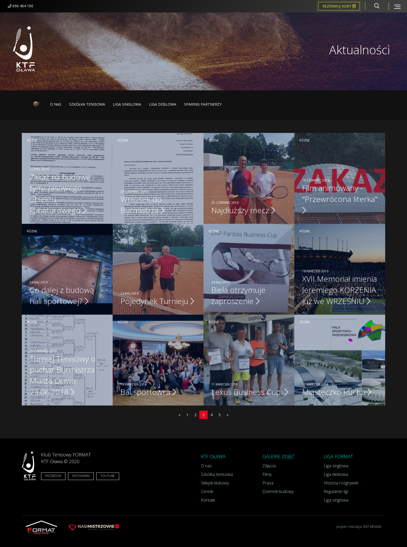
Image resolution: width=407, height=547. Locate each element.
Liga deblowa (162, 104)
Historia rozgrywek (341, 483)
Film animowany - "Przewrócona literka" (339, 198)
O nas (55, 104)
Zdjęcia (269, 466)
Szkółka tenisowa (87, 104)
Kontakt (208, 500)
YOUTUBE (107, 476)
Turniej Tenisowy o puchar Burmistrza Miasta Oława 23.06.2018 (63, 375)
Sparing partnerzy (203, 104)
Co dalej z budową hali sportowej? (62, 295)
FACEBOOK (53, 476)
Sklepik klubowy (215, 483)
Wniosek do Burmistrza (142, 204)
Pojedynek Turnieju (157, 301)
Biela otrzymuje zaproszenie (238, 295)
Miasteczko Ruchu (336, 392)
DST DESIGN (372, 526)
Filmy (267, 474)
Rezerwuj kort (339, 6)
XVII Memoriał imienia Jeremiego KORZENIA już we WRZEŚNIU (339, 289)
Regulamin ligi (336, 491)
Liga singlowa (127, 104)
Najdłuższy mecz (243, 210)
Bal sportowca (148, 392)
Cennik (207, 491)
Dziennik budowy (278, 491)
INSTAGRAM (81, 476)
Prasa (267, 483)
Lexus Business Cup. (249, 392)
